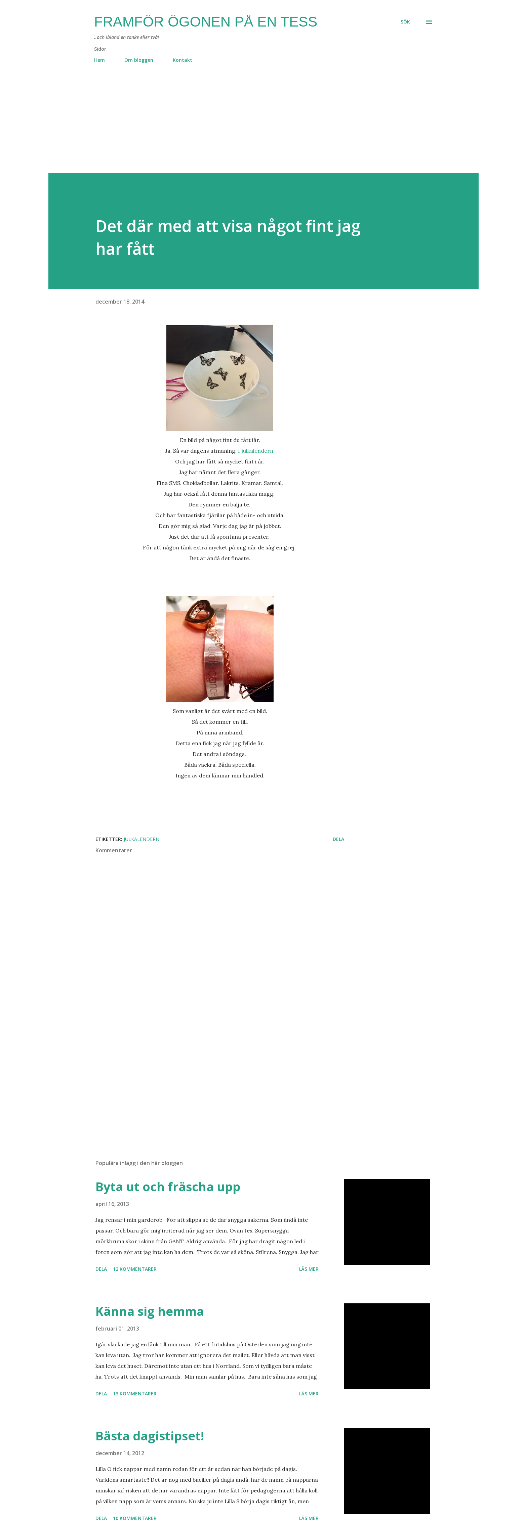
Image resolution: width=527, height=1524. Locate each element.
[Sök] (405, 22)
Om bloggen (138, 60)
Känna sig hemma (149, 1311)
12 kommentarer (135, 1269)
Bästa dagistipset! (149, 1436)
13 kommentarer (135, 1393)
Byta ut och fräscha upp (167, 1186)
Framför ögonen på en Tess (205, 22)
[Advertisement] (250, 126)
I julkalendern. (256, 450)
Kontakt (182, 60)
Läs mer (309, 1269)
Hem (99, 60)
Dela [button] (338, 839)
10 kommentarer (135, 1518)
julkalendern (141, 839)
